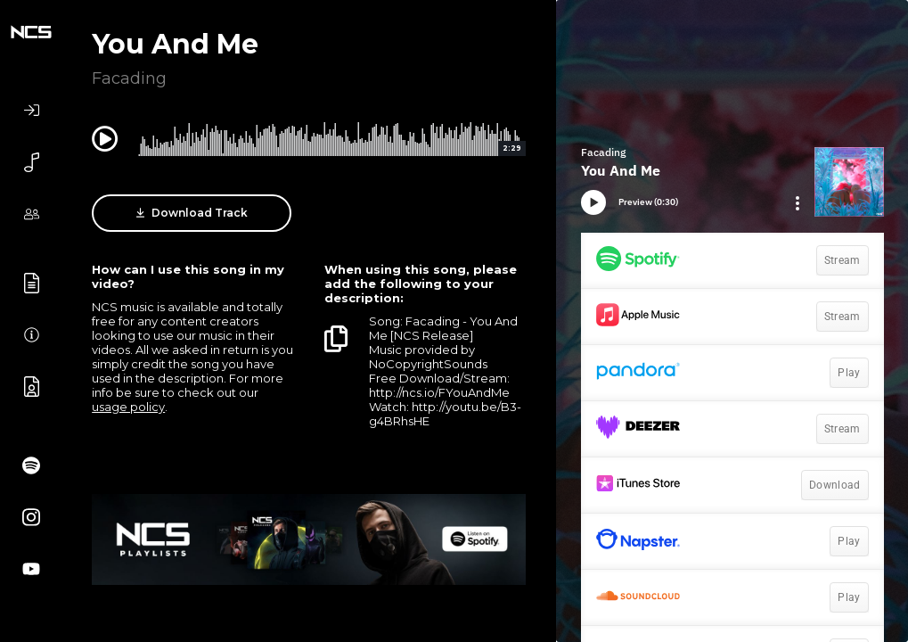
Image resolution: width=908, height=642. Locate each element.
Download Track (192, 213)
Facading (129, 78)
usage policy (128, 406)
